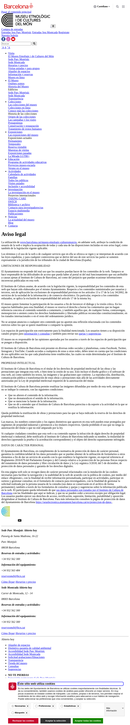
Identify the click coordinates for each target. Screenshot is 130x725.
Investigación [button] (15, 189)
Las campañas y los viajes (22, 119)
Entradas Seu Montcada (45, 32)
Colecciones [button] (14, 101)
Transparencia (15, 660)
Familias (12, 177)
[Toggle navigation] (53, 26)
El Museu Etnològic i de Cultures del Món (31, 56)
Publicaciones (15, 213)
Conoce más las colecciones (23, 110)
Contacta (13, 225)
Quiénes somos (16, 83)
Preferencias (45, 706)
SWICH (12, 201)
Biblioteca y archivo (19, 204)
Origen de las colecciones (22, 116)
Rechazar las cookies (23, 721)
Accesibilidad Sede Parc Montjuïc (26, 651)
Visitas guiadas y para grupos (24, 68)
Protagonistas (15, 122)
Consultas (13, 666)
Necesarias (20, 706)
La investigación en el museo (24, 192)
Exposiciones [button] (15, 131)
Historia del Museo (18, 86)
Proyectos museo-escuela (21, 165)
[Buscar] (16, 43)
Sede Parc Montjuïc (18, 59)
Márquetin (19, 713)
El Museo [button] (13, 80)
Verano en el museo (18, 168)
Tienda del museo (17, 663)
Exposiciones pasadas (19, 153)
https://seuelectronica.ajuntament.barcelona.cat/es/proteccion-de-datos (74, 502)
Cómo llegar (8, 581)
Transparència (15, 98)
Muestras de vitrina (18, 150)
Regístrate (63, 32)
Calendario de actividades (22, 174)
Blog (10, 222)
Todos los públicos (18, 180)
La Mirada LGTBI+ (18, 156)
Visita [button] (11, 53)
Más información (111, 709)
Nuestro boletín (9, 35)
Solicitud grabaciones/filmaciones (26, 657)
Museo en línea (16, 77)
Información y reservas (20, 74)
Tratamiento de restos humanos (25, 128)
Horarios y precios (18, 65)
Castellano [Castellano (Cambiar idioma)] (101, 7)
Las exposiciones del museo (23, 134)
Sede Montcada (16, 62)
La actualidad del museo (21, 219)
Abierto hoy (7, 639)
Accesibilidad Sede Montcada (24, 654)
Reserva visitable (17, 147)
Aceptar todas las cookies (88, 721)
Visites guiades (16, 183)
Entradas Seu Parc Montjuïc (16, 32)
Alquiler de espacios (19, 71)
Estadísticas (70, 706)
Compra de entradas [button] (12, 29)
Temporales (14, 144)
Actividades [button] (14, 171)
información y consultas (37, 333)
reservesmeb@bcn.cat (13, 576)
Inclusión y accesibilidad (21, 186)
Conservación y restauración (23, 125)
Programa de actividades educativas (27, 162)
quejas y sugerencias (90, 333)
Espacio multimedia (19, 210)
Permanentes (15, 141)
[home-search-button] (34, 43)
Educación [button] (14, 159)
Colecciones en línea (19, 107)
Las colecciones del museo (22, 104)
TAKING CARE (17, 198)
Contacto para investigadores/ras (25, 207)
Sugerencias (14, 669)
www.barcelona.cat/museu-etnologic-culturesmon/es (48, 242)
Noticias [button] (12, 216)
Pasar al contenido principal (16, 11)
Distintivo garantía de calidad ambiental (29, 648)
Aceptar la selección (55, 721)
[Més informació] (27, 706)
